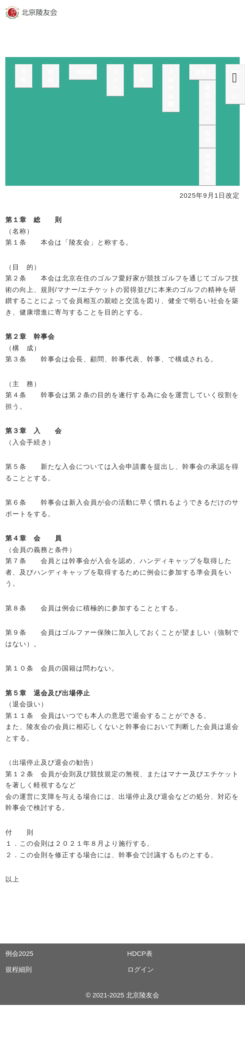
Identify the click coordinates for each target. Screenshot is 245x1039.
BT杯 (143, 76)
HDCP (83, 72)
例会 (51, 76)
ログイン (140, 969)
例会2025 (19, 953)
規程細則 (207, 167)
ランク (115, 80)
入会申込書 (171, 88)
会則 (201, 72)
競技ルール (207, 102)
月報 (24, 76)
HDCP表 (140, 953)
